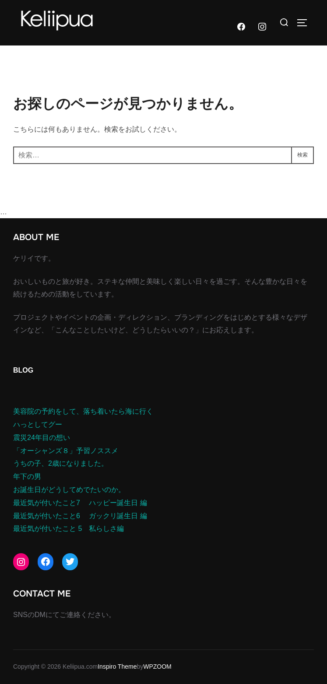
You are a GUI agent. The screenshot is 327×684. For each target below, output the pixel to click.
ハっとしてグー (37, 424)
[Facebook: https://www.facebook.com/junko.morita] (45, 561)
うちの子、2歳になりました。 (60, 463)
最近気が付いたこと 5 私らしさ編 (68, 528)
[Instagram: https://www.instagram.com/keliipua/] (21, 562)
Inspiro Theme (117, 666)
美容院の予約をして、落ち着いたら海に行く (83, 411)
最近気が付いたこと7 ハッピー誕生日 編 (80, 502)
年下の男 (27, 476)
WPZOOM (157, 666)
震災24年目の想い (41, 437)
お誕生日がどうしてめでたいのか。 (69, 489)
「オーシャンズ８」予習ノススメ (65, 450)
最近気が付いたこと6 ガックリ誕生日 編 (80, 516)
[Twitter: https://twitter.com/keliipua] (70, 561)
